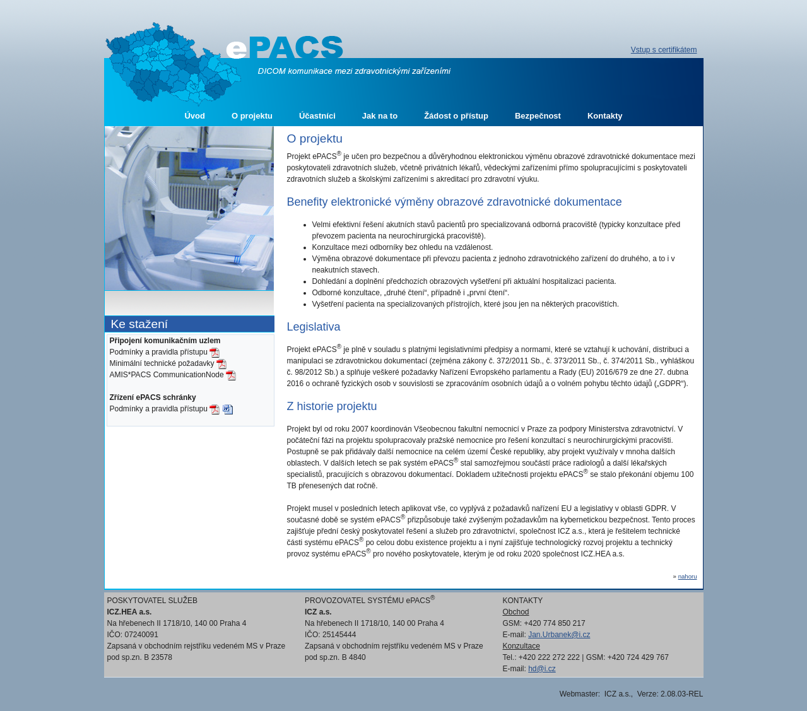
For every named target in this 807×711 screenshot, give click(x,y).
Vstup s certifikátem (664, 49)
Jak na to (380, 115)
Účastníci (317, 115)
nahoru (687, 576)
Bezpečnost (538, 115)
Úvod (194, 115)
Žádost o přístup (456, 115)
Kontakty (605, 115)
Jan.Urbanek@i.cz (559, 634)
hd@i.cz (542, 668)
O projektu (252, 115)
